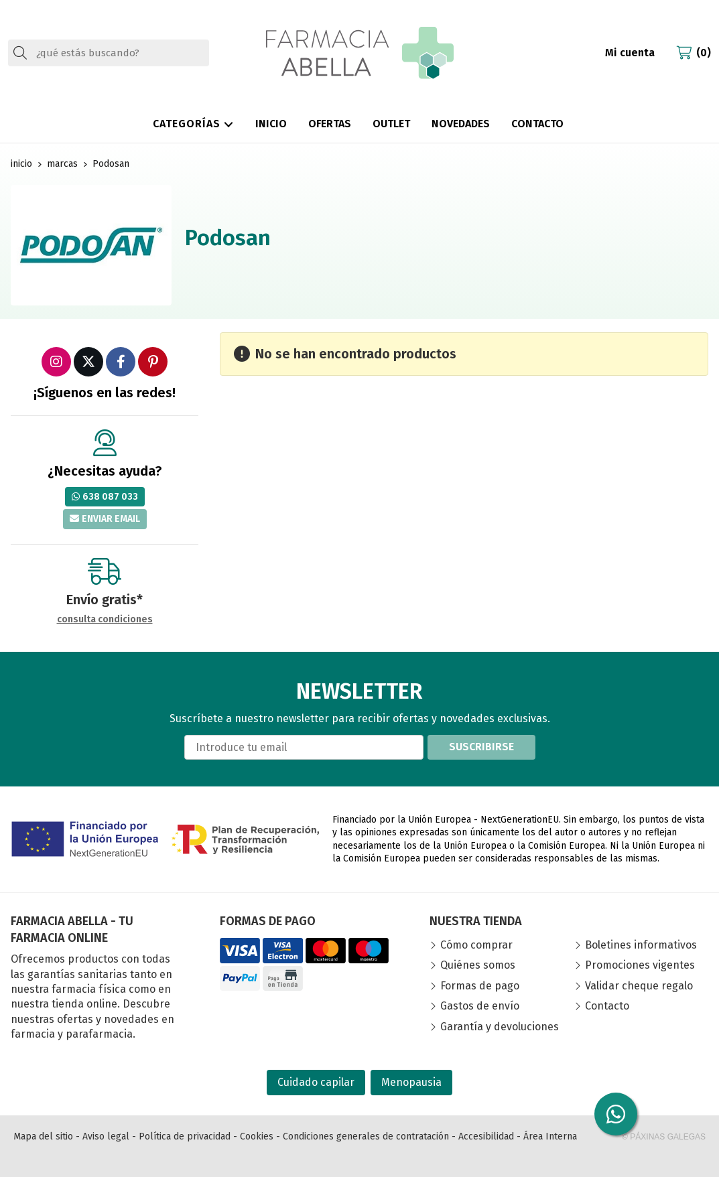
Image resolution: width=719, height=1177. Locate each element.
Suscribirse (481, 746)
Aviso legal (105, 1136)
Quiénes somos (477, 965)
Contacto (607, 1005)
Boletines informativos (641, 945)
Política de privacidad (185, 1136)
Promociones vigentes (640, 965)
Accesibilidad (486, 1136)
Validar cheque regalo (639, 985)
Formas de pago (479, 985)
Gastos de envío (479, 1005)
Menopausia (411, 1082)
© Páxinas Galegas (664, 1136)
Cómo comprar (476, 945)
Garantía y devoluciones (499, 1026)
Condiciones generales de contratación (366, 1136)
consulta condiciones (105, 619)
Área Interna (550, 1136)
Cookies (256, 1136)
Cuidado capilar (315, 1082)
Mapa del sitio (43, 1136)
